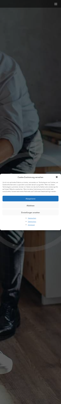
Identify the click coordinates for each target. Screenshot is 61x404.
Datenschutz (32, 218)
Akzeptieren (31, 198)
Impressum (31, 225)
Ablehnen (31, 205)
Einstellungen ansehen (30, 212)
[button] (56, 177)
